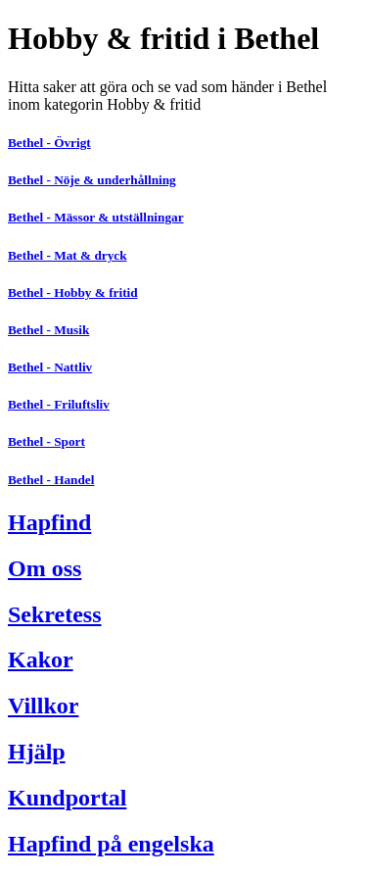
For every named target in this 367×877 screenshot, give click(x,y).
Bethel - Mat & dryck (67, 255)
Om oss (44, 568)
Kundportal (67, 797)
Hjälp (37, 751)
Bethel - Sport (46, 441)
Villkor (43, 705)
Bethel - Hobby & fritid (73, 292)
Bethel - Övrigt (49, 142)
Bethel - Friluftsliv (59, 404)
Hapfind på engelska (111, 843)
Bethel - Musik (48, 329)
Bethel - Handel (51, 479)
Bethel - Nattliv (50, 367)
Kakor (40, 659)
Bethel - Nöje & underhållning (92, 179)
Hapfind (49, 522)
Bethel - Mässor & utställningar (96, 217)
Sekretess (55, 614)
